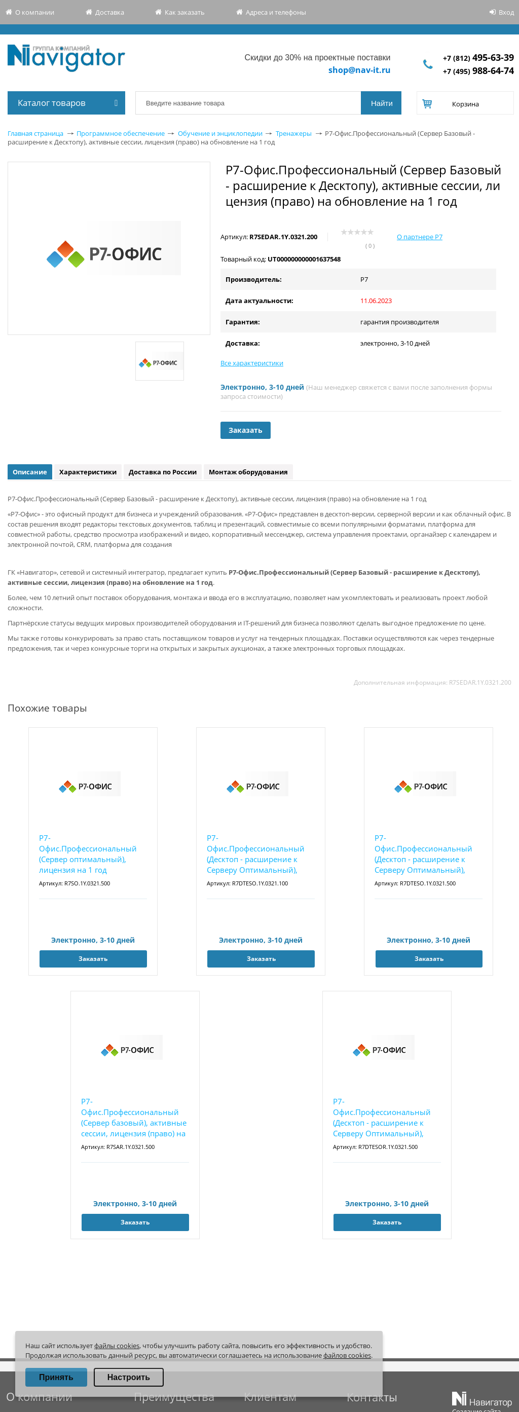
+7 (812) (478, 58)
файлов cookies (347, 1355)
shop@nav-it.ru (359, 70)
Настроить (128, 1377)
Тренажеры (294, 133)
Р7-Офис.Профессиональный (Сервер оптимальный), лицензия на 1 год (88, 854)
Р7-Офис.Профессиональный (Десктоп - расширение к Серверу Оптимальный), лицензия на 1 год (256, 854)
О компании (34, 12)
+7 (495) (478, 71)
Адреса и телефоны (276, 12)
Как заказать (185, 12)
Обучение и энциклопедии (220, 133)
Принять (56, 1377)
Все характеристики (251, 362)
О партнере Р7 (419, 236)
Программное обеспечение (121, 133)
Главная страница (35, 133)
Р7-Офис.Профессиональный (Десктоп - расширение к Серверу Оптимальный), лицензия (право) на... (382, 1117)
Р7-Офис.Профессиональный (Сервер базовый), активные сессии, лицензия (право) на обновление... (134, 1117)
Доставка (109, 12)
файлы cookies (116, 1345)
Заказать (246, 430)
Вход (506, 12)
